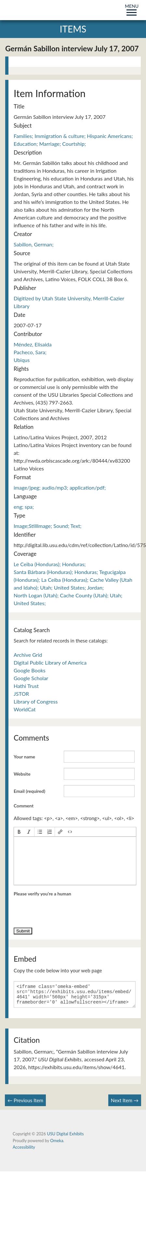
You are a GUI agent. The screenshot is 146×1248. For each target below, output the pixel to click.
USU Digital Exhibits (65, 1137)
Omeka (56, 1144)
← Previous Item (25, 1104)
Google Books (30, 670)
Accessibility (24, 1151)
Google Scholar (31, 678)
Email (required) (29, 791)
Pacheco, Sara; (30, 352)
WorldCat (24, 709)
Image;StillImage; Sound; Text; (47, 526)
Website (22, 774)
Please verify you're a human (42, 893)
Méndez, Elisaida (33, 344)
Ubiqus (22, 360)
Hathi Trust (26, 686)
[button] (19, 832)
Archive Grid (28, 655)
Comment (23, 805)
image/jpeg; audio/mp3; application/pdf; (60, 487)
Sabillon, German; (34, 244)
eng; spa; (24, 507)
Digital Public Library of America (50, 662)
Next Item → (125, 1104)
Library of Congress (36, 701)
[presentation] (19, 831)
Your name (24, 756)
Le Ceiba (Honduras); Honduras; (50, 564)
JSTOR (21, 694)
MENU (132, 8)
